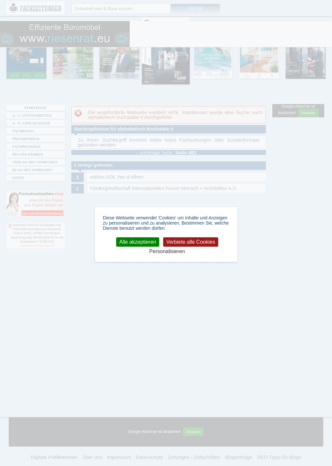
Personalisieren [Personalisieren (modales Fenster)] (167, 251)
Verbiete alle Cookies (190, 242)
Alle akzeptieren (137, 242)
